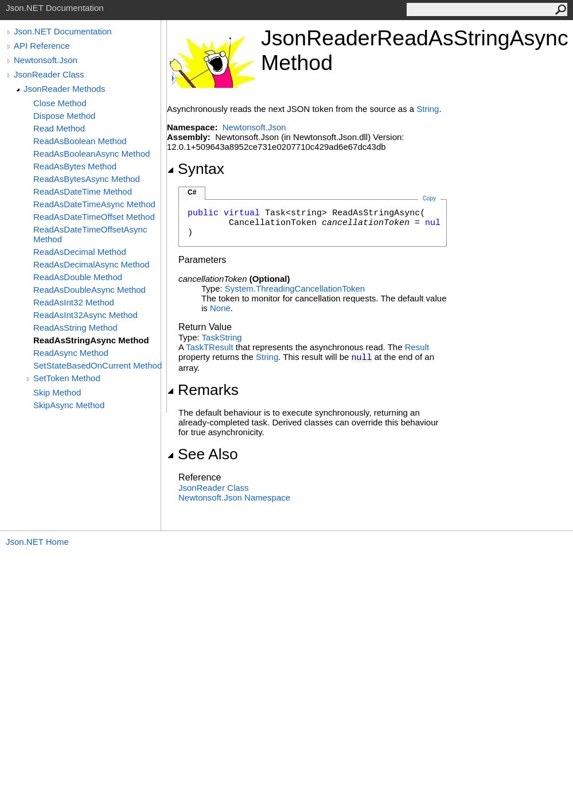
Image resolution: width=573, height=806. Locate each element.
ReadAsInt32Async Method (85, 315)
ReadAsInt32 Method (73, 302)
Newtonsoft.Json (45, 60)
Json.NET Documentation (63, 31)
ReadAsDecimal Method (79, 252)
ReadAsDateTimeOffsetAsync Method (90, 234)
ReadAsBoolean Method (80, 141)
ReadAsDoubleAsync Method (89, 289)
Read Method (59, 128)
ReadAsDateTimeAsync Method (94, 204)
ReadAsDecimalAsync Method (91, 264)
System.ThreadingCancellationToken (295, 288)
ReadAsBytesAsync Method (86, 179)
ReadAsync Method (70, 353)
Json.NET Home (37, 542)
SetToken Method (66, 378)
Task (211, 337)
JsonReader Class (49, 74)
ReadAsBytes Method (74, 166)
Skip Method (57, 392)
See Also (202, 454)
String (427, 109)
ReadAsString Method (75, 327)
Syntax (195, 168)
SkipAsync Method (68, 405)
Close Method (60, 103)
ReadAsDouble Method (77, 277)
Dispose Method (64, 116)
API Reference (42, 46)
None (220, 308)
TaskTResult (209, 347)
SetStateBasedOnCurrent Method (97, 365)
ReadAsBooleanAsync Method (91, 153)
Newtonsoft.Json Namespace (234, 497)
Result (417, 347)
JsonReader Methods (65, 89)
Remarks (203, 389)
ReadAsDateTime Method (82, 191)
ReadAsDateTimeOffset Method (94, 217)
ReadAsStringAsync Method (91, 340)
